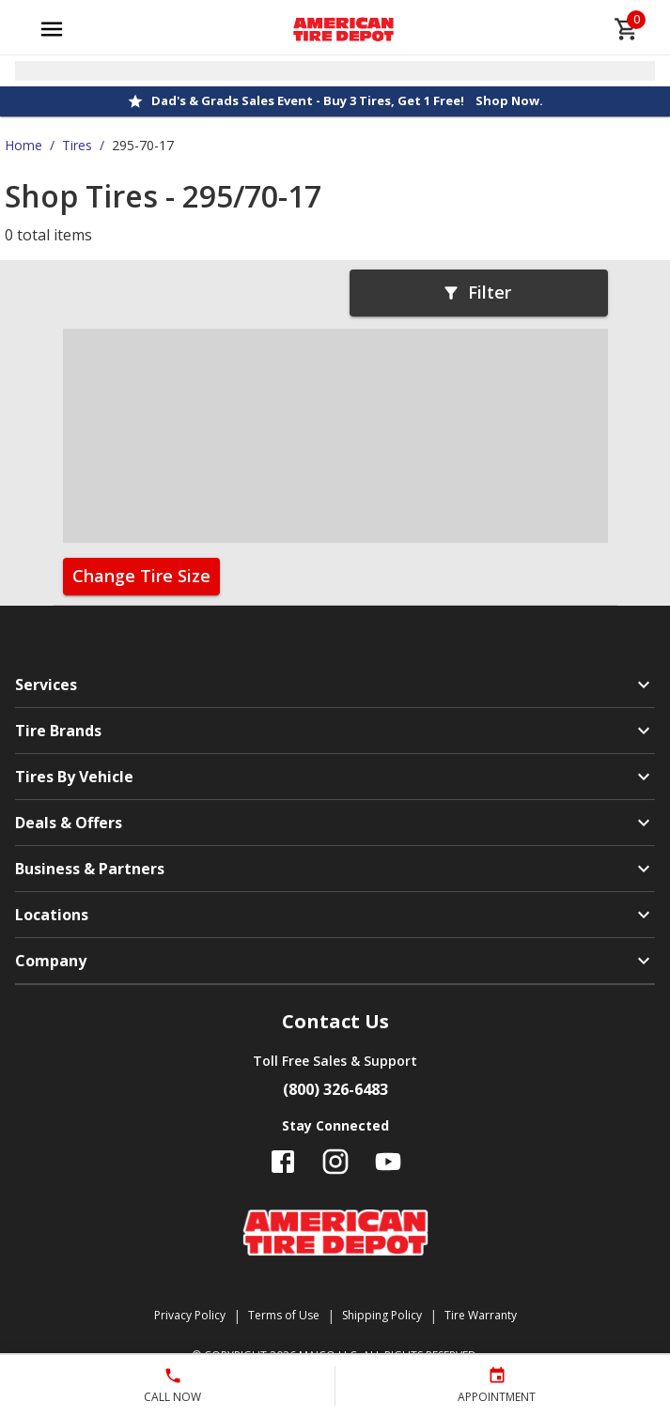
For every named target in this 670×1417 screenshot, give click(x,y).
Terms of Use (283, 1315)
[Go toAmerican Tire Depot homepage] (343, 29)
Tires (77, 145)
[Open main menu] (51, 29)
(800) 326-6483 (335, 1089)
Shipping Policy (382, 1315)
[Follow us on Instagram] (335, 1162)
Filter (476, 292)
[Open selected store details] (335, 70)
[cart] (627, 29)
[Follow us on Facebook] (283, 1162)
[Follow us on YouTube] (388, 1162)
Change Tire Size (141, 575)
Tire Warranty (480, 1315)
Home (23, 145)
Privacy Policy (190, 1315)
